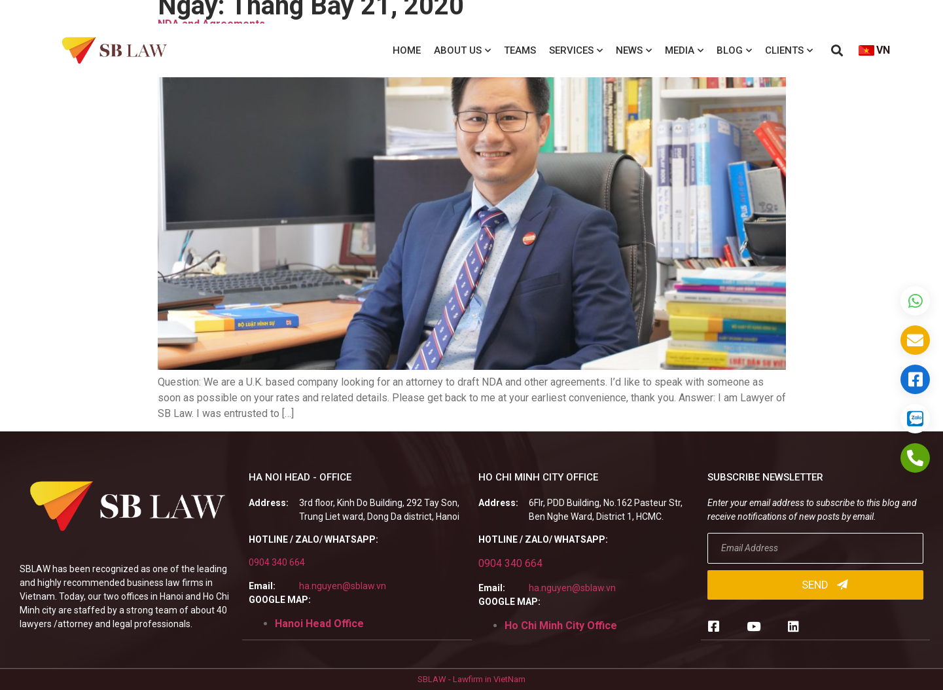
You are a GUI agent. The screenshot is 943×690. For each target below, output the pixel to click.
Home (407, 50)
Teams (520, 50)
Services (576, 51)
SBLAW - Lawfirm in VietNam (471, 679)
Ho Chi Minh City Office (561, 625)
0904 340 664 (277, 562)
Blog (734, 51)
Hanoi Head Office (319, 623)
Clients (789, 51)
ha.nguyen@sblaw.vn (342, 586)
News (634, 51)
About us (462, 51)
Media (684, 51)
